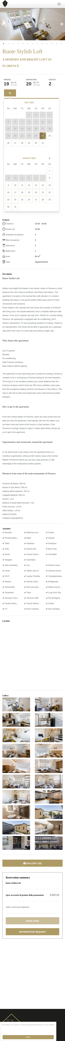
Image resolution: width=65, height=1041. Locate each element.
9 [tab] (42, 43)
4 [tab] (18, 43)
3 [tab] (13, 43)
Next (61, 24)
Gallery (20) (32, 863)
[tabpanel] (32, 24)
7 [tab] (32, 43)
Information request (32, 932)
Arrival (7, 80)
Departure (31, 80)
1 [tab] (3, 43)
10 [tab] (47, 43)
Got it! (28, 1037)
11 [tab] (51, 43)
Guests (52, 80)
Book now (32, 921)
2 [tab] (8, 43)
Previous (3, 24)
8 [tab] (37, 43)
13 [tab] (61, 43)
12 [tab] (56, 43)
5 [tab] (22, 43)
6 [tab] (27, 43)
